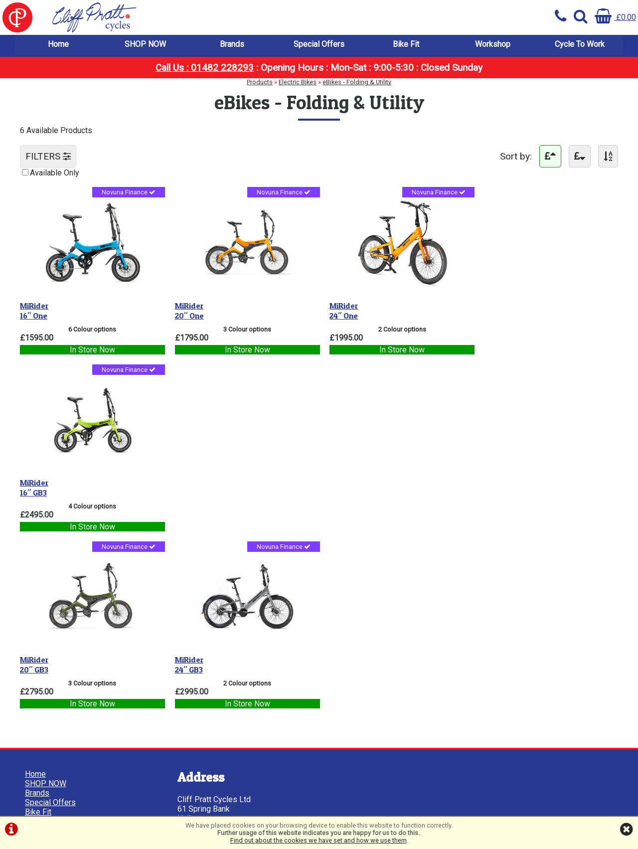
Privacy (38, 670)
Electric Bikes (298, 82)
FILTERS (48, 157)
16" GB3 (490, 309)
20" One (186, 309)
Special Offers (319, 44)
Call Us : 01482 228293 (205, 68)
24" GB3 (186, 485)
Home (58, 44)
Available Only (54, 173)
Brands (232, 44)
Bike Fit (406, 44)
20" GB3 (34, 485)
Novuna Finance (126, 193)
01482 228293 (200, 714)
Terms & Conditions (59, 660)
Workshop (492, 44)
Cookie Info (45, 679)
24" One (338, 309)
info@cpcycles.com (208, 742)
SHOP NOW (145, 44)
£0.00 (615, 17)
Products (260, 82)
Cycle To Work (580, 44)
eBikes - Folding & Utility (356, 82)
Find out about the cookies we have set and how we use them (318, 840)
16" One (34, 309)
